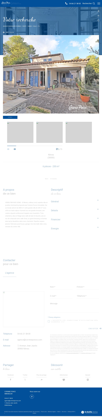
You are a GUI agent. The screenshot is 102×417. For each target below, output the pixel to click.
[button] (14, 149)
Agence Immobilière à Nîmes (12, 26)
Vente (24, 26)
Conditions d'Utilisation (86, 353)
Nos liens (64, 412)
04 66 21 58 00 (75, 3)
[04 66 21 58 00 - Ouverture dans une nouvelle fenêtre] (66, 3)
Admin (59, 412)
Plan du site (44, 412)
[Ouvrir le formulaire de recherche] (89, 3)
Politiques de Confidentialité (72, 353)
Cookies (34, 414)
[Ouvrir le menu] (99, 3)
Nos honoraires (36, 412)
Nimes (30, 26)
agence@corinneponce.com (29, 340)
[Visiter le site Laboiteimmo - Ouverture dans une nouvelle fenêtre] (89, 413)
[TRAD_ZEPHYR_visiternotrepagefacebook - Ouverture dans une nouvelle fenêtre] (32, 397)
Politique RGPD (71, 412)
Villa (34, 26)
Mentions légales (52, 412)
